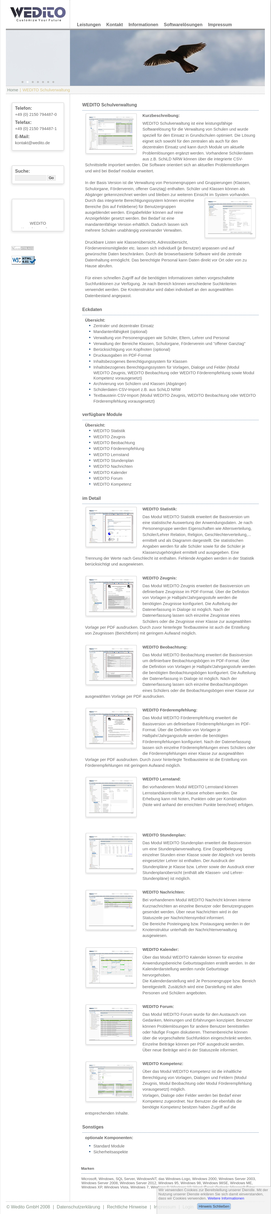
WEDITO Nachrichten (113, 466)
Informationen (143, 24)
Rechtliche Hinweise (127, 1207)
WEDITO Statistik (109, 431)
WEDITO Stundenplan (113, 460)
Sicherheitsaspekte (110, 1152)
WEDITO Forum (108, 478)
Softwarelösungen (183, 24)
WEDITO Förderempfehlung (118, 448)
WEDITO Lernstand (111, 454)
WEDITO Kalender (110, 472)
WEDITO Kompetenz (112, 484)
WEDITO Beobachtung (114, 442)
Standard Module (109, 1146)
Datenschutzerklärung (78, 1207)
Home (12, 90)
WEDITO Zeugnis (109, 437)
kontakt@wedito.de (32, 143)
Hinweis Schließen (214, 1206)
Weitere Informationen (226, 1198)
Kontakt (114, 24)
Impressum (220, 24)
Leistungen (89, 24)
